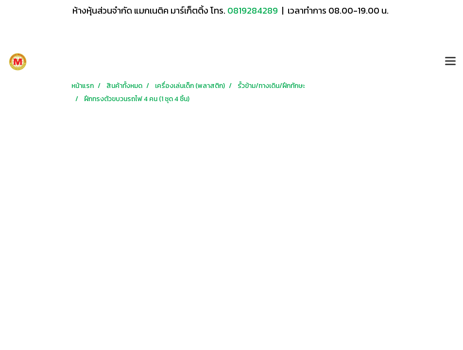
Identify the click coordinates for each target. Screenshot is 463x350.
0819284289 (253, 10)
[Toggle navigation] (450, 61)
